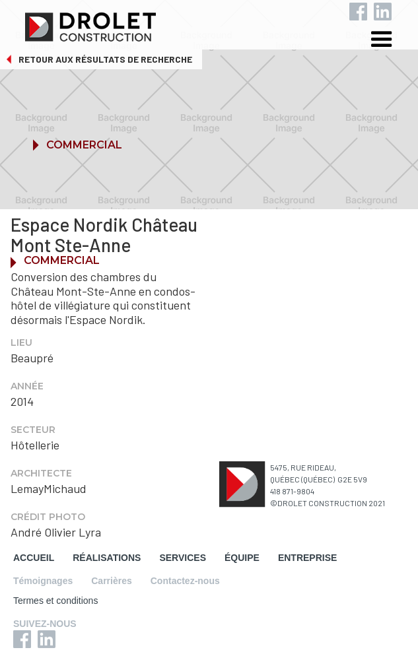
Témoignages (43, 580)
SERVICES (182, 557)
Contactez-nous (185, 580)
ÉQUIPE (242, 557)
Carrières (111, 580)
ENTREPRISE (307, 557)
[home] (217, 24)
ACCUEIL (33, 557)
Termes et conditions (55, 600)
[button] (391, 41)
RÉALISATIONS (107, 557)
